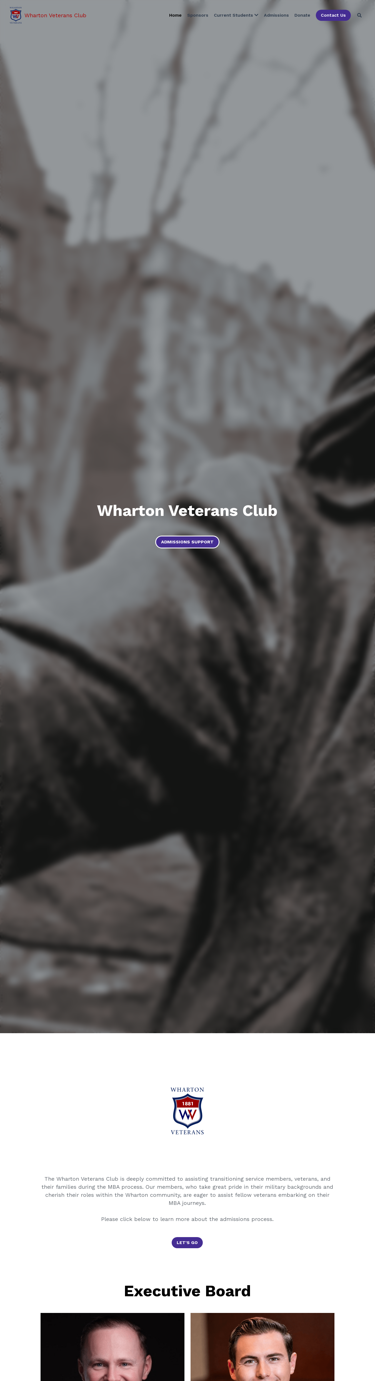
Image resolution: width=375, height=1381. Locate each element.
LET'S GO (187, 1242)
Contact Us (333, 15)
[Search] (359, 15)
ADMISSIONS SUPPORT (187, 542)
